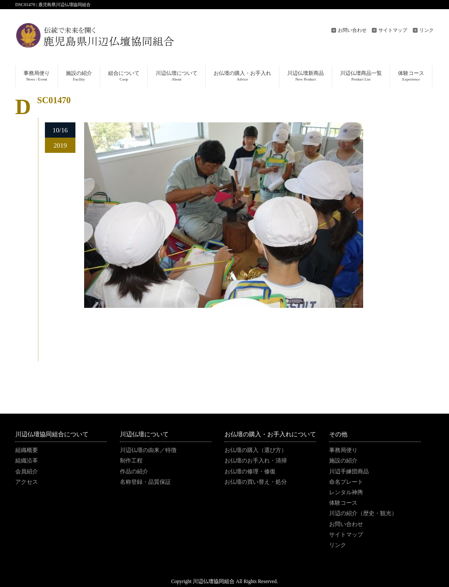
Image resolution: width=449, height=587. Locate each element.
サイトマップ (392, 30)
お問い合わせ (352, 30)
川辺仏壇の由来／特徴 (148, 450)
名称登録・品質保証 (145, 482)
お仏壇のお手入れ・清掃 (255, 461)
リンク (426, 30)
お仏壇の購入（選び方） (255, 450)
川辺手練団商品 (349, 472)
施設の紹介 (343, 461)
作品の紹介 (134, 472)
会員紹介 (26, 472)
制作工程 (131, 461)
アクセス (26, 482)
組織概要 (26, 450)
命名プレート (346, 482)
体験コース (343, 503)
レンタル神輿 (346, 492)
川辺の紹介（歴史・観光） (363, 513)
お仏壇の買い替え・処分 (255, 482)
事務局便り (343, 450)
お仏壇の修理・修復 (250, 472)
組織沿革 (26, 461)
